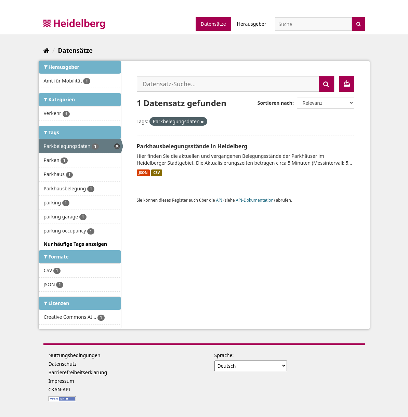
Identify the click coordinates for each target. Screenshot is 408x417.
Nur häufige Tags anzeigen (75, 244)
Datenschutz (63, 364)
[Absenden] (358, 23)
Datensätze (213, 24)
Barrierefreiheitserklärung (78, 372)
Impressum (61, 381)
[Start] (46, 50)
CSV (156, 172)
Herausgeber (251, 24)
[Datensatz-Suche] (313, 24)
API (219, 200)
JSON (143, 172)
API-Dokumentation (255, 200)
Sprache (223, 355)
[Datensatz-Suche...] (228, 84)
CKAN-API (59, 389)
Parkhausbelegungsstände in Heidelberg (192, 146)
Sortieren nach (275, 103)
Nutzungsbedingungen (75, 355)
